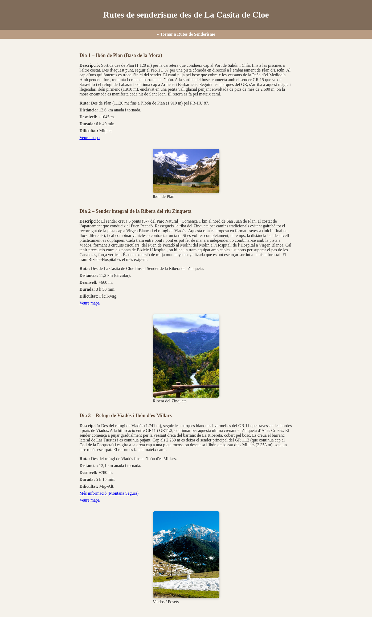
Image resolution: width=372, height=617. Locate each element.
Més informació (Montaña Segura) (109, 493)
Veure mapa (90, 137)
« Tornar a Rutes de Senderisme (186, 34)
